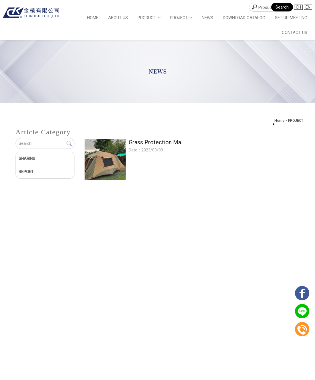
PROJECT (181, 17)
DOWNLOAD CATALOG (244, 17)
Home (92, 17)
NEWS (207, 17)
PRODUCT (149, 17)
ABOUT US (118, 17)
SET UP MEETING (291, 17)
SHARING (27, 158)
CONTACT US (294, 32)
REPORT (26, 171)
